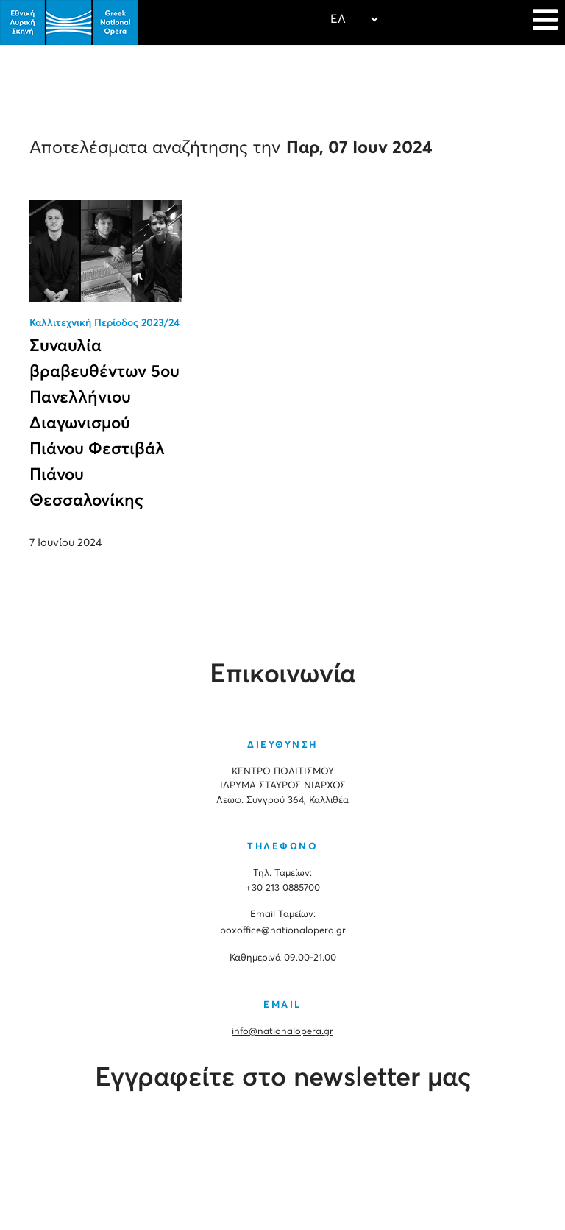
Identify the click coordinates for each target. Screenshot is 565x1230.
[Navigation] (545, 22)
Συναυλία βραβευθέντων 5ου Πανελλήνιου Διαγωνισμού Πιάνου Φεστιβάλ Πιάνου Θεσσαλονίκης (104, 423)
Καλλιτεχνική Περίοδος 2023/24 (104, 323)
